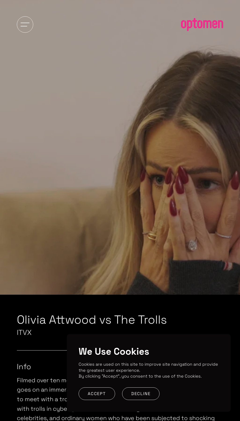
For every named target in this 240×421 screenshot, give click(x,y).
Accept (97, 393)
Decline (141, 393)
